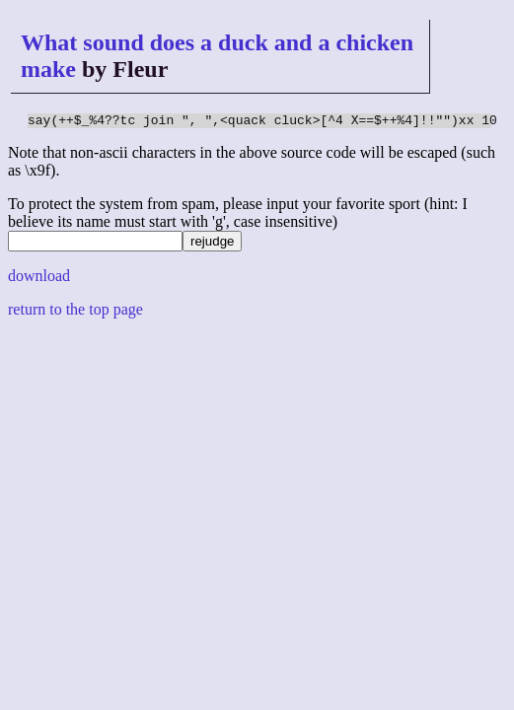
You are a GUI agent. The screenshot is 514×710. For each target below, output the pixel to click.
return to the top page (75, 312)
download (39, 278)
